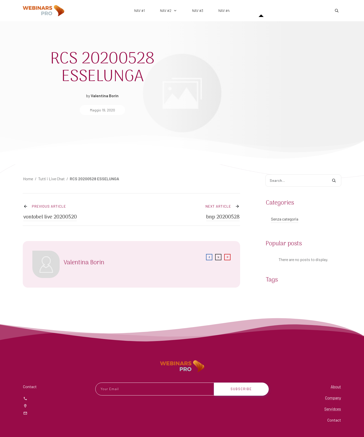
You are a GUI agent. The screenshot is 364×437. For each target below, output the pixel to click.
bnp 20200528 (223, 211)
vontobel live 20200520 (50, 211)
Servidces (332, 408)
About (336, 386)
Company (333, 397)
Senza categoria (284, 218)
